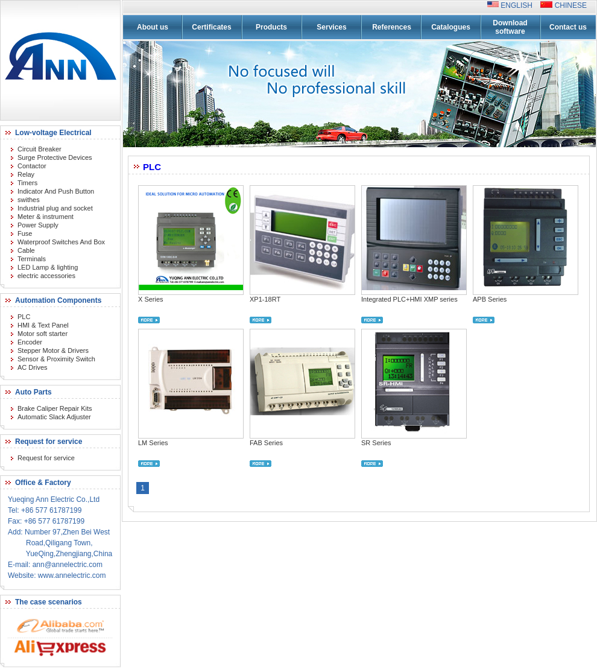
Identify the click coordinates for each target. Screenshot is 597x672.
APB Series (490, 299)
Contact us (568, 27)
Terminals (31, 258)
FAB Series (266, 442)
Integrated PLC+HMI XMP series (409, 299)
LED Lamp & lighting (47, 267)
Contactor (31, 166)
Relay (25, 174)
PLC (23, 316)
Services (331, 27)
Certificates (211, 27)
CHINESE (569, 5)
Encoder (29, 342)
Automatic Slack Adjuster (54, 416)
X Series (150, 299)
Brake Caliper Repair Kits (54, 408)
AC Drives (32, 367)
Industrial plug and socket (55, 208)
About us (152, 27)
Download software (510, 27)
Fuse (24, 233)
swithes (28, 199)
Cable (26, 250)
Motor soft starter (42, 333)
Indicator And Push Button (55, 191)
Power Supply (37, 225)
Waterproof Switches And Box (61, 242)
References (391, 27)
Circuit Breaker (39, 149)
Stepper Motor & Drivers (53, 350)
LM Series (153, 442)
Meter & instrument (45, 216)
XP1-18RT (265, 299)
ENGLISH (519, 5)
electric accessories (46, 275)
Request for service (46, 457)
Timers (27, 182)
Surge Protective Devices (54, 157)
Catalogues (450, 27)
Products (271, 27)
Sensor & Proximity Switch (56, 359)
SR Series (376, 442)
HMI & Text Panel (43, 325)
